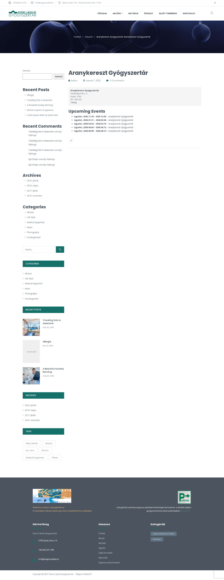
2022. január (32, 180)
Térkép (73, 102)
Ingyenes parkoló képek (109, 562)
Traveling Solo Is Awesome (39, 100)
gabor (74, 80)
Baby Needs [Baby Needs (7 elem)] (32, 443)
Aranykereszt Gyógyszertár (120, 116)
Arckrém (157, 539)
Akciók (102, 538)
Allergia (30, 95)
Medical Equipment (36, 222)
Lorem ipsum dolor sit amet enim (42, 115)
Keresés (26, 70)
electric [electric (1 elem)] (45, 450)
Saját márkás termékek (163, 534)
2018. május (32, 185)
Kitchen (30, 212)
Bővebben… (186, 511)
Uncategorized (33, 237)
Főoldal (77, 36)
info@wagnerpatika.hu (44, 3)
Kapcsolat (103, 558)
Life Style (31, 217)
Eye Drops (33, 159)
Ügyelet (102, 548)
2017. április (32, 190)
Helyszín (89, 36)
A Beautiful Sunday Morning (40, 105)
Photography (33, 232)
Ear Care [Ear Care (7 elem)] (30, 450)
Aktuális (102, 543)
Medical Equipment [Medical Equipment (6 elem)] (35, 457)
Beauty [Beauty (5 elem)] (48, 443)
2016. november (34, 195)
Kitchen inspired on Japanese (40, 110)
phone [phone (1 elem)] (55, 457)
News (29, 227)
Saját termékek (105, 553)
